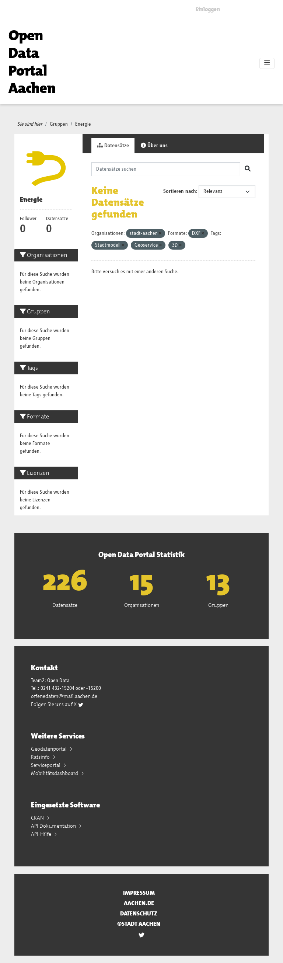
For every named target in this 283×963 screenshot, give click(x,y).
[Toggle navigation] (267, 63)
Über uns (154, 145)
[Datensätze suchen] (166, 169)
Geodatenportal (49, 748)
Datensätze (113, 145)
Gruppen (59, 124)
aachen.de (139, 903)
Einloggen (208, 9)
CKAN (38, 817)
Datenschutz (138, 913)
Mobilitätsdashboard (55, 773)
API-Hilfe (41, 834)
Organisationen (141, 605)
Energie (83, 124)
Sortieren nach (179, 191)
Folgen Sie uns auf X (57, 704)
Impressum (139, 893)
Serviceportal (46, 765)
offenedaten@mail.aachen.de (64, 696)
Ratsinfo (41, 757)
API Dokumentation (54, 826)
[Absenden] (247, 169)
